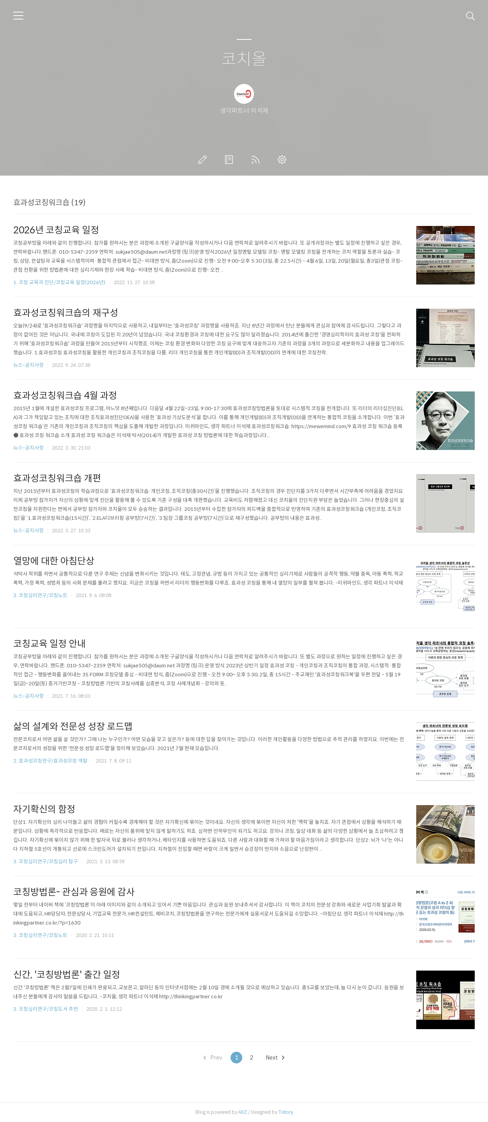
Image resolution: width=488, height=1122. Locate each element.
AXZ (242, 1112)
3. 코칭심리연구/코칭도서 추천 (45, 1009)
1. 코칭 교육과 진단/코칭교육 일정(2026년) (59, 282)
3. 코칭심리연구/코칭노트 (40, 595)
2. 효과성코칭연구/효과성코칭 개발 (50, 760)
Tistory (286, 1112)
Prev (213, 1057)
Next (275, 1057)
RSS (257, 159)
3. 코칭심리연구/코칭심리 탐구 (45, 861)
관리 (283, 159)
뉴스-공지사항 (28, 365)
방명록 (230, 159)
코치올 (244, 59)
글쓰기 (204, 159)
